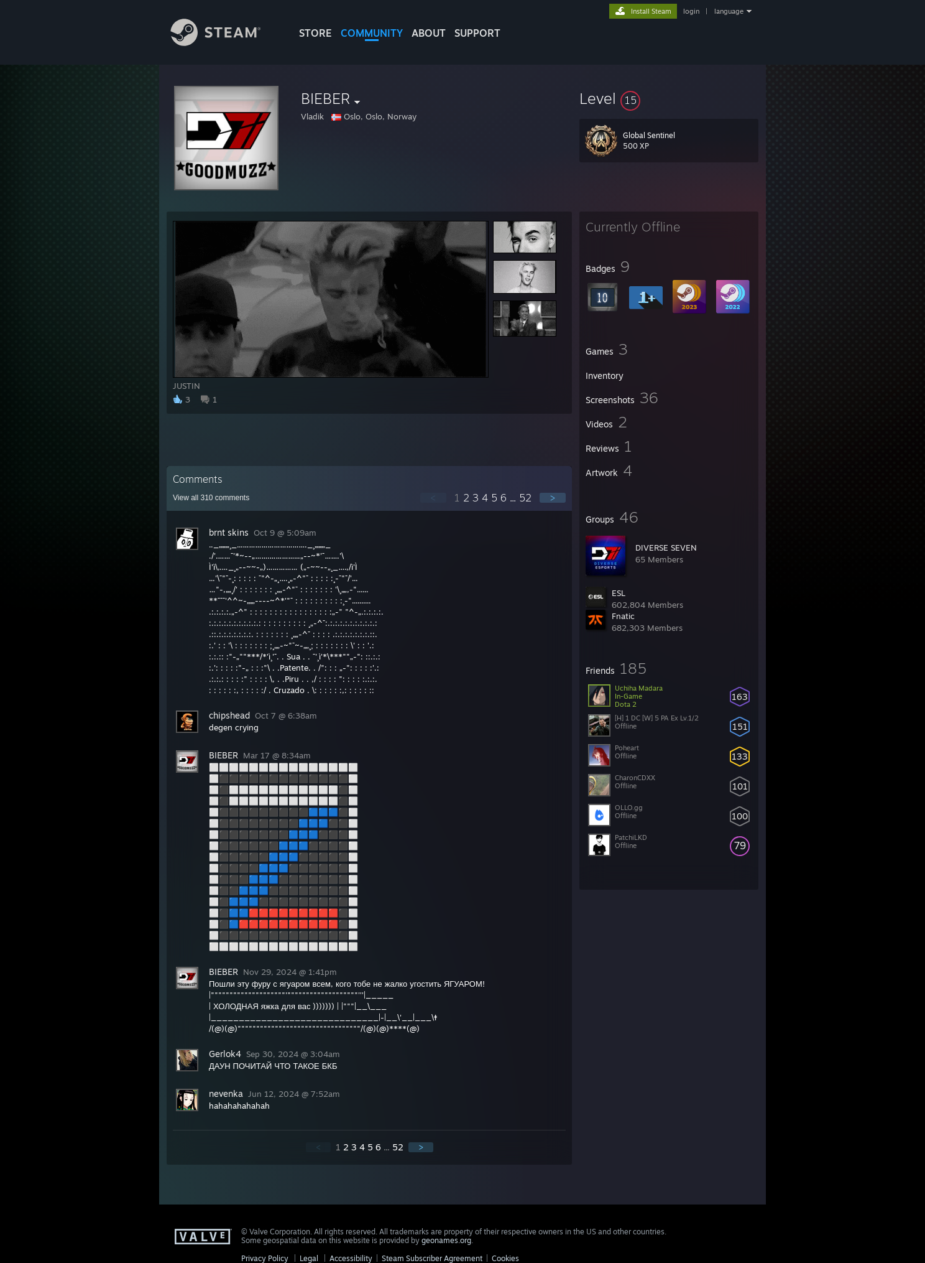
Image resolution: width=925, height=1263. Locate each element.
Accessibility (350, 1258)
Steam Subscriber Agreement (432, 1258)
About (429, 33)
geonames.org (446, 1240)
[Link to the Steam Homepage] (225, 42)
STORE (315, 33)
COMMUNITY (372, 33)
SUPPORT (477, 33)
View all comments (211, 497)
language (728, 11)
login (691, 11)
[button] (668, 98)
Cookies (505, 1258)
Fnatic (623, 616)
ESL (618, 593)
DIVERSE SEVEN (666, 547)
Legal (309, 1258)
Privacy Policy (264, 1258)
